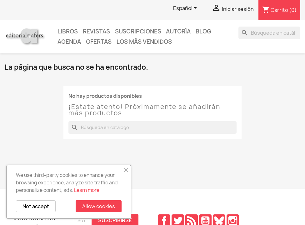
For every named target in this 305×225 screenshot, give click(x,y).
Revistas (96, 31)
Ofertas (99, 42)
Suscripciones (138, 31)
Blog (203, 31)
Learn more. (87, 190)
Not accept (35, 206)
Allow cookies (98, 206)
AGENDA (69, 42)
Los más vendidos (144, 42)
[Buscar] (269, 33)
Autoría (178, 31)
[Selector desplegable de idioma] (186, 8)
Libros (68, 31)
